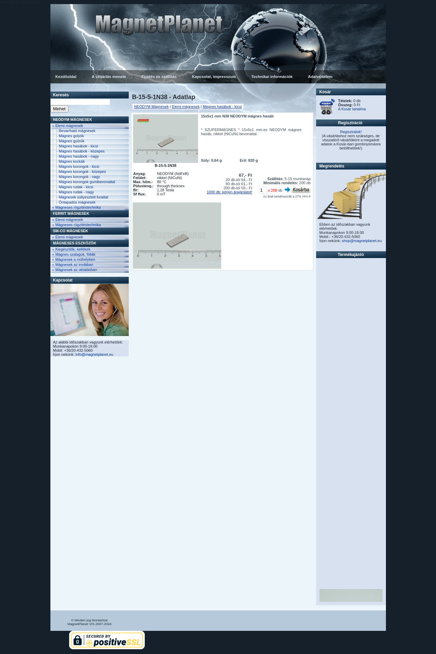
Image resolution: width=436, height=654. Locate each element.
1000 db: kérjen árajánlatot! (229, 192)
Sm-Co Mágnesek (70, 231)
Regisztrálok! (351, 132)
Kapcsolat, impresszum (214, 77)
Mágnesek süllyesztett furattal (83, 197)
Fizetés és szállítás (158, 77)
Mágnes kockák (72, 161)
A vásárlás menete (109, 77)
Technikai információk (272, 77)
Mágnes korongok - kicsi (79, 166)
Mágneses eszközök (74, 243)
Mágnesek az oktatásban (76, 270)
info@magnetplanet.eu (94, 354)
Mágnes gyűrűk (71, 141)
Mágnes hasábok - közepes (82, 151)
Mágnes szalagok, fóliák (75, 254)
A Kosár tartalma (352, 109)
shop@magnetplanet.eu (362, 241)
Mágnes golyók (71, 136)
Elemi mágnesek (69, 126)
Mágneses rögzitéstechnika (78, 207)
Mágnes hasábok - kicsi (78, 146)
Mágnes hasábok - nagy (79, 156)
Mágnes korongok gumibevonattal (87, 182)
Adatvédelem (320, 77)
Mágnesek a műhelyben (75, 259)
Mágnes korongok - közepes (82, 172)
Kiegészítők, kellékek (73, 249)
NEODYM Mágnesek (72, 119)
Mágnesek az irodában (74, 264)
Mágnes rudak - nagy (76, 192)
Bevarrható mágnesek (77, 131)
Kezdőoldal (66, 77)
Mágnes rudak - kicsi (76, 187)
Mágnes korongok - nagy (79, 177)
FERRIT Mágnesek (71, 213)
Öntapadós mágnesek (77, 202)
